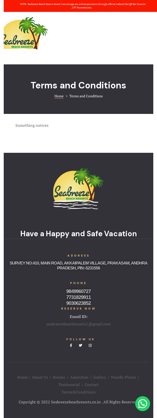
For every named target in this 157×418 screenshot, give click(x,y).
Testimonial (69, 384)
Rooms (59, 377)
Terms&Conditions (78, 392)
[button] (142, 403)
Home (22, 377)
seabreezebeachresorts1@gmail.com (78, 324)
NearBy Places (123, 377)
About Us (40, 377)
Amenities (79, 377)
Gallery (99, 377)
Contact (92, 384)
